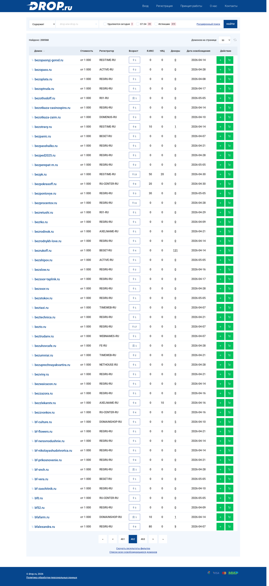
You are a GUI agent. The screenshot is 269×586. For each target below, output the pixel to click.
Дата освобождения (198, 51)
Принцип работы (191, 6)
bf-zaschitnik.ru (45, 488)
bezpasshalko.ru (46, 146)
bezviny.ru (42, 374)
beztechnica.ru (45, 317)
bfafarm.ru (42, 517)
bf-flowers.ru (43, 431)
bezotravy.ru (43, 127)
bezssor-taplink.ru (47, 279)
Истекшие (165, 24)
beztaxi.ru (41, 308)
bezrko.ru (41, 222)
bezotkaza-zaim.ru (48, 117)
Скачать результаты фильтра (133, 548)
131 (175, 250)
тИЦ (162, 51)
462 (133, 539)
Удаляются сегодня (118, 24)
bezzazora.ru (44, 393)
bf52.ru (40, 507)
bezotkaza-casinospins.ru (52, 108)
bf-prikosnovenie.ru (48, 460)
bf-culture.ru (43, 422)
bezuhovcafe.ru (45, 346)
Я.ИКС (150, 51)
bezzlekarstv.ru (45, 403)
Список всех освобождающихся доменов (133, 552)
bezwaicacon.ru (45, 384)
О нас (213, 6)
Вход (145, 6)
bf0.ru (39, 498)
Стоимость (86, 51)
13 (134, 174)
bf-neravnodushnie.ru (49, 441)
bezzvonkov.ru (45, 412)
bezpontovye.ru (45, 193)
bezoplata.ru (43, 79)
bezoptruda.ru (44, 89)
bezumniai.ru (44, 355)
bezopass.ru (43, 69)
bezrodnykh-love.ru (48, 241)
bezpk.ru (41, 174)
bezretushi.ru (44, 212)
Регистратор (106, 51)
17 (134, 326)
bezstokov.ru (43, 298)
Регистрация (164, 6)
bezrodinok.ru (44, 231)
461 (123, 539)
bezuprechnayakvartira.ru (52, 365)
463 (143, 539)
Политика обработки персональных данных (51, 577)
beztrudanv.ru (44, 336)
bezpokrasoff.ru (45, 184)
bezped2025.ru (45, 155)
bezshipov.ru (43, 260)
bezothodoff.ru (45, 98)
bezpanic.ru (43, 136)
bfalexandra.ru (45, 527)
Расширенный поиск (208, 24)
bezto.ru (40, 327)
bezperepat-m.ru (46, 165)
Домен (38, 51)
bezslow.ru (42, 269)
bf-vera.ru (41, 479)
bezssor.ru (42, 288)
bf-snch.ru (42, 469)
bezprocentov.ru (46, 203)
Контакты (231, 6)
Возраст (133, 51)
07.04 (144, 24)
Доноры (175, 51)
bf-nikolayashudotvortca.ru (53, 450)
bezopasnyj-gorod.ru (49, 60)
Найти (230, 24)
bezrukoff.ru (43, 250)
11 (134, 203)
